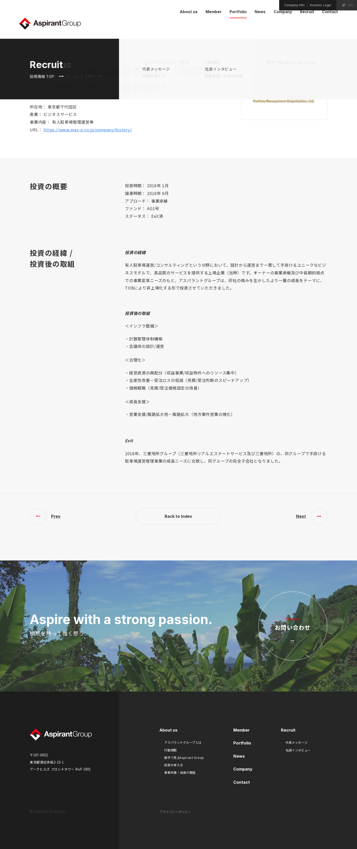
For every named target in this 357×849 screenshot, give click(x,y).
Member (241, 730)
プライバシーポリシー (175, 812)
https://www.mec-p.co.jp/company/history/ (88, 130)
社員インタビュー (298, 750)
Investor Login (320, 5)
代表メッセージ (296, 742)
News (239, 756)
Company (242, 769)
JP (343, 5)
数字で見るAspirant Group (184, 757)
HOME (210, 44)
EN (351, 5)
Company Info (294, 5)
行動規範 (170, 750)
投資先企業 (229, 44)
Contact (241, 782)
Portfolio (242, 742)
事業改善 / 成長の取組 (180, 772)
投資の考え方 (173, 765)
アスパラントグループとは (183, 742)
